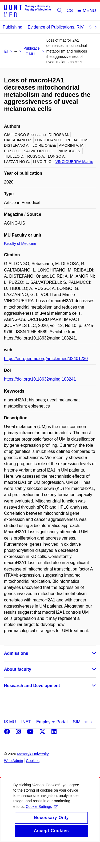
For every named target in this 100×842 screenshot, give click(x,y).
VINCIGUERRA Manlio (74, 161)
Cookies (32, 761)
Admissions (16, 653)
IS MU (10, 722)
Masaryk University (33, 754)
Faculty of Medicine (20, 243)
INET (26, 722)
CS (70, 10)
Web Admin (13, 761)
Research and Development (32, 685)
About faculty (17, 669)
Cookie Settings (42, 814)
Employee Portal (51, 722)
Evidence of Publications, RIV (56, 27)
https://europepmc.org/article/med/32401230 (46, 358)
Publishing (12, 27)
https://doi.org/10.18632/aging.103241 (40, 379)
